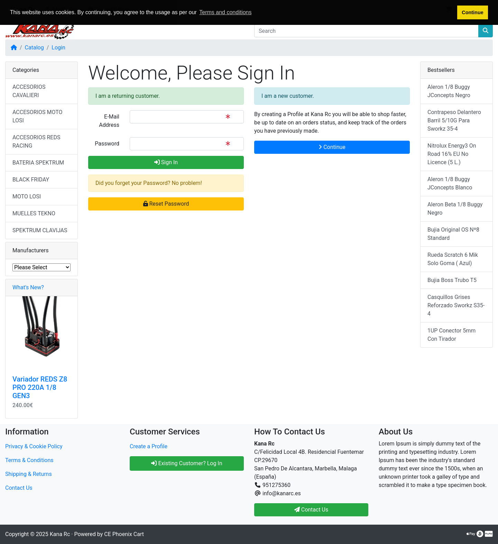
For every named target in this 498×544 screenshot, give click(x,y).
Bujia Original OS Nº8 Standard (453, 233)
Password (107, 143)
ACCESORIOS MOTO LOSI (37, 116)
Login (58, 47)
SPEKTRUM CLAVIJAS (39, 230)
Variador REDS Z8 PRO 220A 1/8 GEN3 (39, 387)
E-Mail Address (109, 120)
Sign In (166, 162)
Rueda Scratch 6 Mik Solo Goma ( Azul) (452, 259)
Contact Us (19, 488)
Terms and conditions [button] (225, 12)
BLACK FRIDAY (30, 179)
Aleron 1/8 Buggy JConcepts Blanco (449, 183)
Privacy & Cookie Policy (34, 446)
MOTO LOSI (26, 196)
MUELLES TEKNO (33, 213)
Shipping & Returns (28, 474)
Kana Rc (60, 534)
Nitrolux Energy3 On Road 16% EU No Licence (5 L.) (451, 154)
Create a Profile (148, 446)
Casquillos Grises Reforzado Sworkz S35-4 (456, 305)
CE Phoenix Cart (124, 534)
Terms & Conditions (29, 460)
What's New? (28, 287)
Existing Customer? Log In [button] (186, 463)
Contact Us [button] (311, 509)
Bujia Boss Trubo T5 (452, 280)
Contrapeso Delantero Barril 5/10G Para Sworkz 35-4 (454, 120)
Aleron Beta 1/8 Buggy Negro (454, 208)
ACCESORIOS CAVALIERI (29, 91)
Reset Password (166, 203)
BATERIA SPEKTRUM (38, 162)
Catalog (34, 47)
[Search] (366, 30)
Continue (332, 147)
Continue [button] (472, 12)
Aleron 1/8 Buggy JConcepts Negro (448, 91)
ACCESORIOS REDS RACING (36, 141)
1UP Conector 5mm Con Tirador (451, 334)
